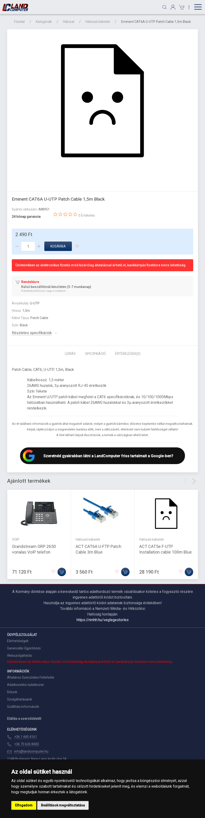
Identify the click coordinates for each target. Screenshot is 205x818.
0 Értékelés (86, 215)
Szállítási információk (23, 707)
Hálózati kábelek (98, 22)
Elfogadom (24, 805)
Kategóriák (44, 22)
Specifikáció (95, 354)
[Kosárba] (61, 572)
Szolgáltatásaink (19, 699)
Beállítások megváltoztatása (63, 805)
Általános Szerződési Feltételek (30, 677)
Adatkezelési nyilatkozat (25, 685)
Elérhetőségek (18, 641)
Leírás (70, 354)
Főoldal (19, 22)
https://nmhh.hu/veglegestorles (103, 620)
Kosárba (58, 246)
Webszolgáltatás (19, 655)
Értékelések (127, 354)
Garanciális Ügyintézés (24, 648)
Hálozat (68, 22)
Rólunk (12, 692)
